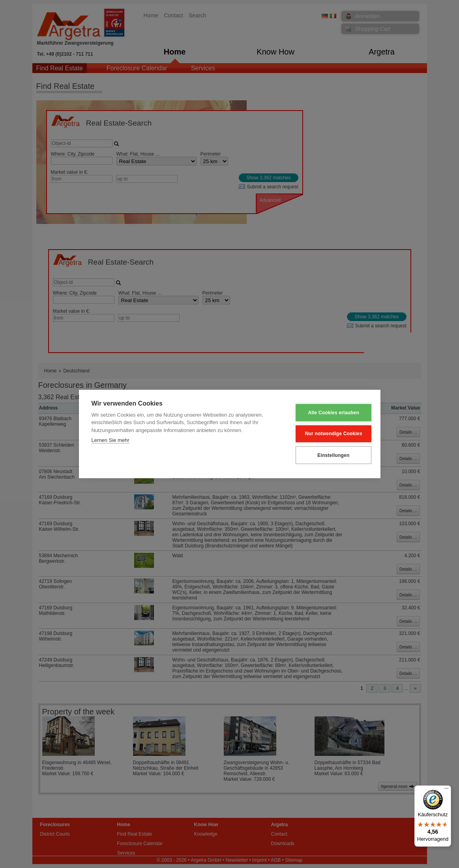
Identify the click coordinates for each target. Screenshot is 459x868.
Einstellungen (329, 455)
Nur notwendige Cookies (328, 433)
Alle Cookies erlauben (328, 412)
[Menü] (446, 790)
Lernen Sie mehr (110, 440)
